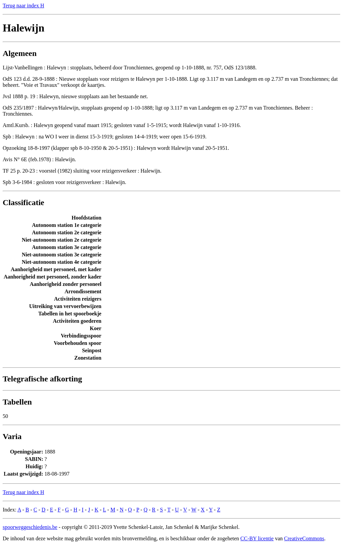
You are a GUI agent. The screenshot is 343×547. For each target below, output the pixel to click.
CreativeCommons (304, 538)
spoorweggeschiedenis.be (30, 527)
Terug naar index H (23, 5)
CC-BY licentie (257, 538)
